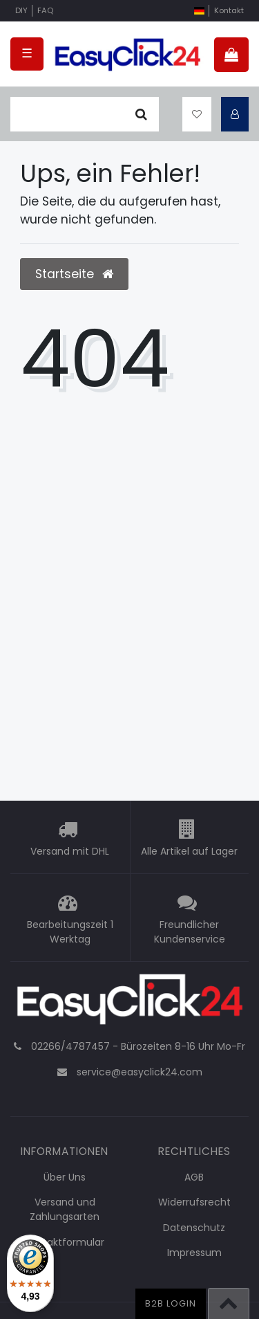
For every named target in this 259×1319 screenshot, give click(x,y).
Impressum (194, 1252)
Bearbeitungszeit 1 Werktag (70, 932)
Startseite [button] (74, 274)
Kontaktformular (64, 1242)
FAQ (45, 10)
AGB (194, 1177)
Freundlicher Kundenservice (189, 932)
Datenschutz (194, 1228)
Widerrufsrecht (194, 1202)
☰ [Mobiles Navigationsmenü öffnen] (26, 53)
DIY (21, 10)
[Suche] (141, 114)
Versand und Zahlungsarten (64, 1209)
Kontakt (229, 10)
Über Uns (65, 1177)
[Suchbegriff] (67, 114)
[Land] (199, 10)
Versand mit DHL (69, 851)
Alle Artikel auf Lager (189, 851)
